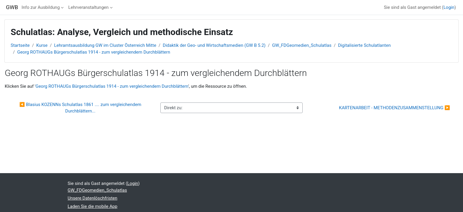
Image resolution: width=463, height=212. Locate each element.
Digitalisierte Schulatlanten (364, 45)
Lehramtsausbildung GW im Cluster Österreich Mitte (105, 45)
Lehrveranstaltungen (88, 7)
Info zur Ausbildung (41, 7)
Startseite (20, 45)
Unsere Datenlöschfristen (92, 198)
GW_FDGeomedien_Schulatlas (301, 45)
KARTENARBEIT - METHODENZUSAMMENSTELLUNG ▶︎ (394, 107)
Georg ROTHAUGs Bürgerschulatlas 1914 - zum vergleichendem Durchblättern (93, 52)
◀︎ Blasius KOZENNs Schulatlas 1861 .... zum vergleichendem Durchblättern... (81, 108)
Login (449, 7)
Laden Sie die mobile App (92, 206)
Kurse (42, 45)
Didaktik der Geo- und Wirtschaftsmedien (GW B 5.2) (214, 45)
